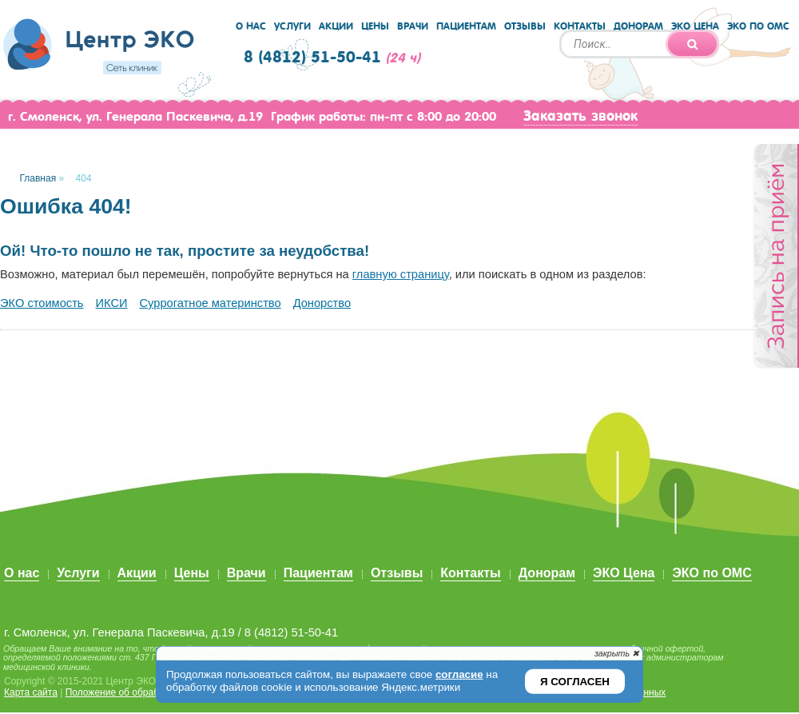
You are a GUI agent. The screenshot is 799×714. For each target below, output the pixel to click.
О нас (251, 26)
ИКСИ (112, 303)
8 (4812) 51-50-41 (312, 57)
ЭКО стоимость (42, 303)
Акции (336, 26)
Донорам (638, 26)
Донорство (322, 303)
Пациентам (466, 26)
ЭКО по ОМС (758, 26)
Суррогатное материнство (210, 303)
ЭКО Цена (695, 26)
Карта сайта (31, 692)
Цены (375, 26)
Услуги (292, 26)
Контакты (580, 26)
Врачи (412, 26)
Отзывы (525, 26)
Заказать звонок (580, 116)
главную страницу (400, 274)
